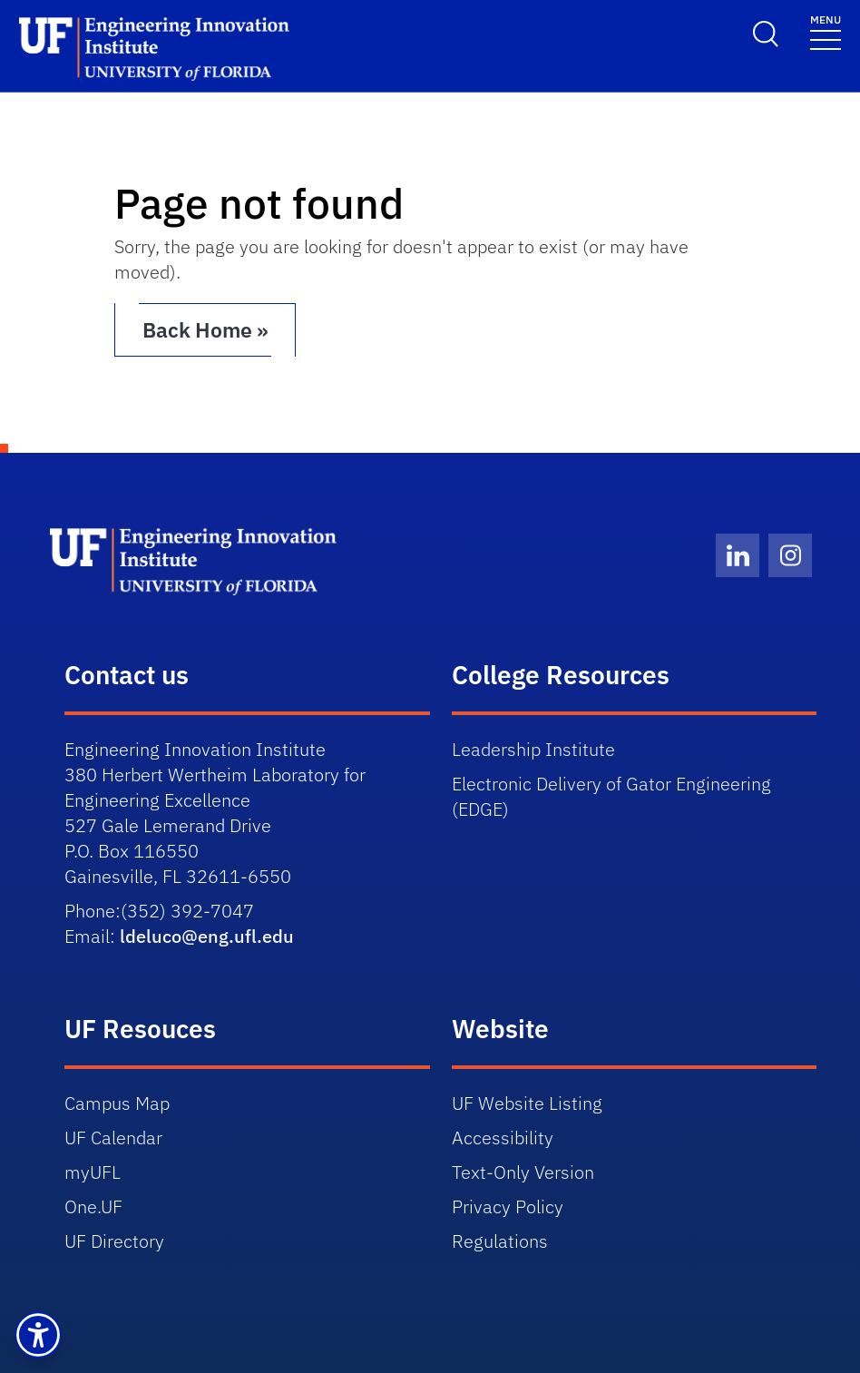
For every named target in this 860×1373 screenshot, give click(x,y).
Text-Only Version (523, 1171)
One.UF (93, 1205)
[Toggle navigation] (825, 31)
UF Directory (114, 1240)
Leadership (536, 748)
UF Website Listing (527, 1102)
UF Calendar (113, 1136)
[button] (38, 1334)
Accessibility (502, 1136)
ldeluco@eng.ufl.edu (207, 935)
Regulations (500, 1240)
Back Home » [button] (226, 329)
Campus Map (117, 1102)
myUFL (92, 1171)
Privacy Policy (507, 1205)
